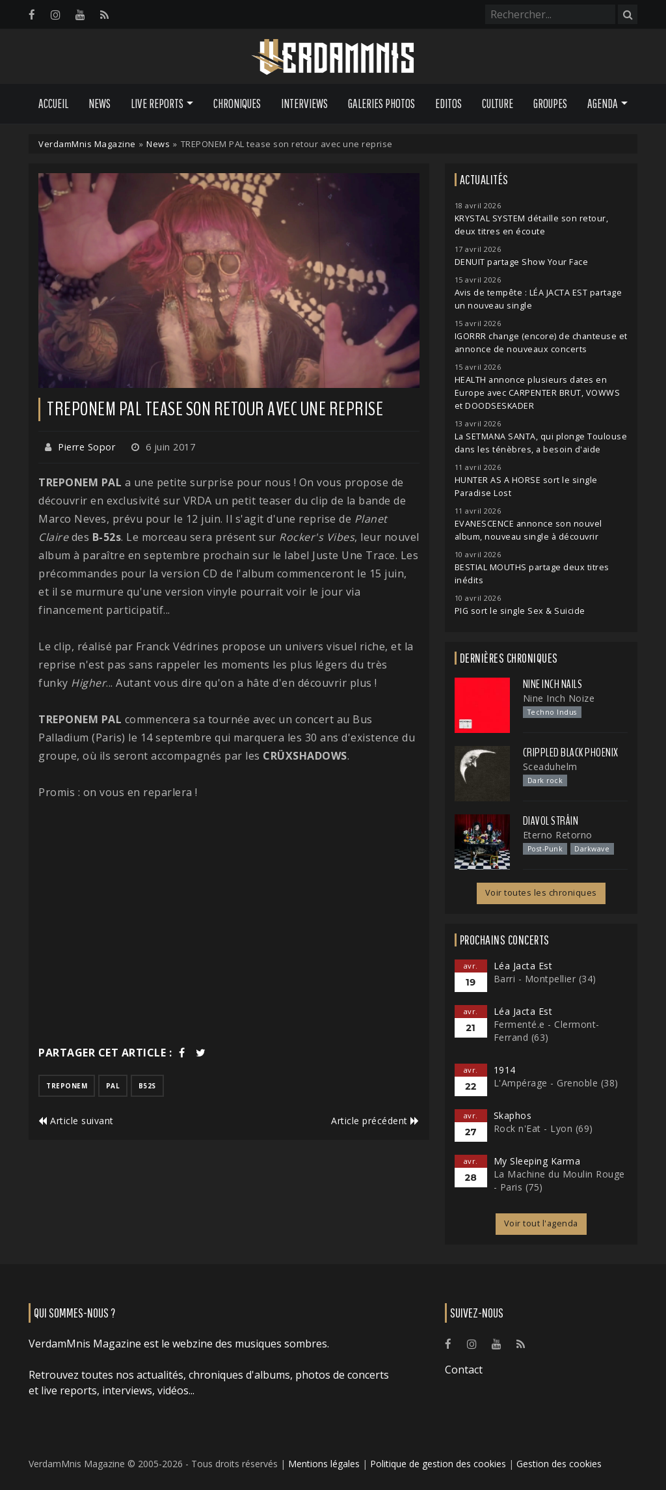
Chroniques (237, 103)
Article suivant (76, 1120)
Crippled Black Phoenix (571, 752)
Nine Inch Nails (553, 684)
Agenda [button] (602, 103)
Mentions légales (324, 1463)
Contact (464, 1369)
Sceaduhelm (550, 766)
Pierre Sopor (86, 447)
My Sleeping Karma (537, 1161)
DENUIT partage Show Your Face (522, 262)
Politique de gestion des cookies (438, 1463)
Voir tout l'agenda (541, 1223)
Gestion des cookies (559, 1463)
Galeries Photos (381, 103)
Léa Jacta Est (523, 965)
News (99, 103)
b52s (147, 1085)
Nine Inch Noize (559, 698)
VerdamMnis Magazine (87, 144)
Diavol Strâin (551, 821)
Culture (497, 103)
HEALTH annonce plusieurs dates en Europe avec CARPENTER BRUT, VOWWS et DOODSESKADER (537, 392)
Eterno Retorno (558, 835)
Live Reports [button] (157, 103)
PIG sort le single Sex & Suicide (520, 610)
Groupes (550, 103)
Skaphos (513, 1115)
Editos (448, 103)
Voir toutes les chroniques (541, 892)
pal (113, 1085)
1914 (505, 1070)
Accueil (53, 103)
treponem (66, 1085)
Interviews (304, 103)
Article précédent (375, 1120)
